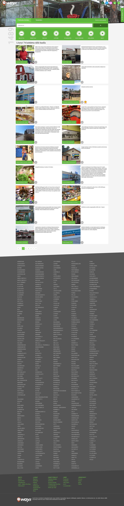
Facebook (65, 479)
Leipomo (35, 484)
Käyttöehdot (21, 480)
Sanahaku (50, 480)
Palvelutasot (21, 486)
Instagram (65, 480)
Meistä (20, 479)
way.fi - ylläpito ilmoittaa (24, 484)
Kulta (79, 482)
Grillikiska (35, 489)
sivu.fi (64, 484)
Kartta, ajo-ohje (52, 487)
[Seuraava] (33, 248)
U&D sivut (28, 5)
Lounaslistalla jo (52, 486)
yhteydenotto (122, 15)
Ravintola (35, 480)
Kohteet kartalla (52, 482)
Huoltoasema (36, 487)
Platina (80, 484)
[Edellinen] (21, 248)
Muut (34, 491)
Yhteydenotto (21, 482)
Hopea (80, 480)
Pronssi (80, 479)
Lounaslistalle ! (67, 486)
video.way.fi (66, 482)
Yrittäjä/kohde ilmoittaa (54, 484)
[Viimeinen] (36, 248)
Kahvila (35, 482)
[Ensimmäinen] (18, 248)
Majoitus (35, 479)
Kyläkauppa (36, 486)
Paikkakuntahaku (52, 479)
